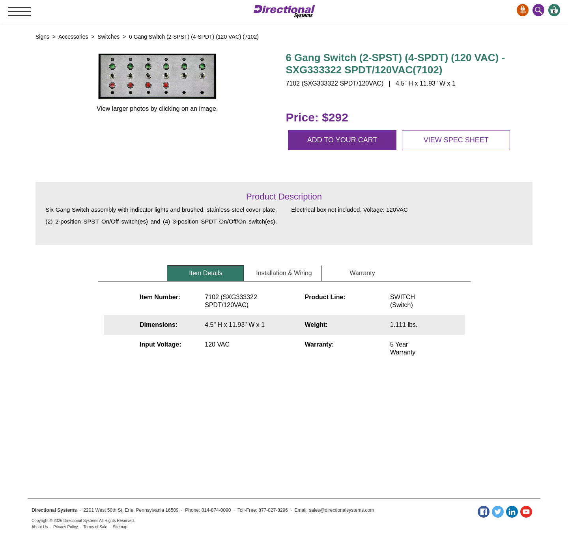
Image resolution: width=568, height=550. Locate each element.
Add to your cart (342, 140)
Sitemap (120, 527)
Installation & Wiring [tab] (284, 273)
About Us (40, 527)
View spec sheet (456, 140)
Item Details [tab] (205, 273)
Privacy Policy (65, 527)
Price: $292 (317, 117)
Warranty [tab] (362, 273)
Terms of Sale (95, 527)
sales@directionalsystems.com (341, 510)
